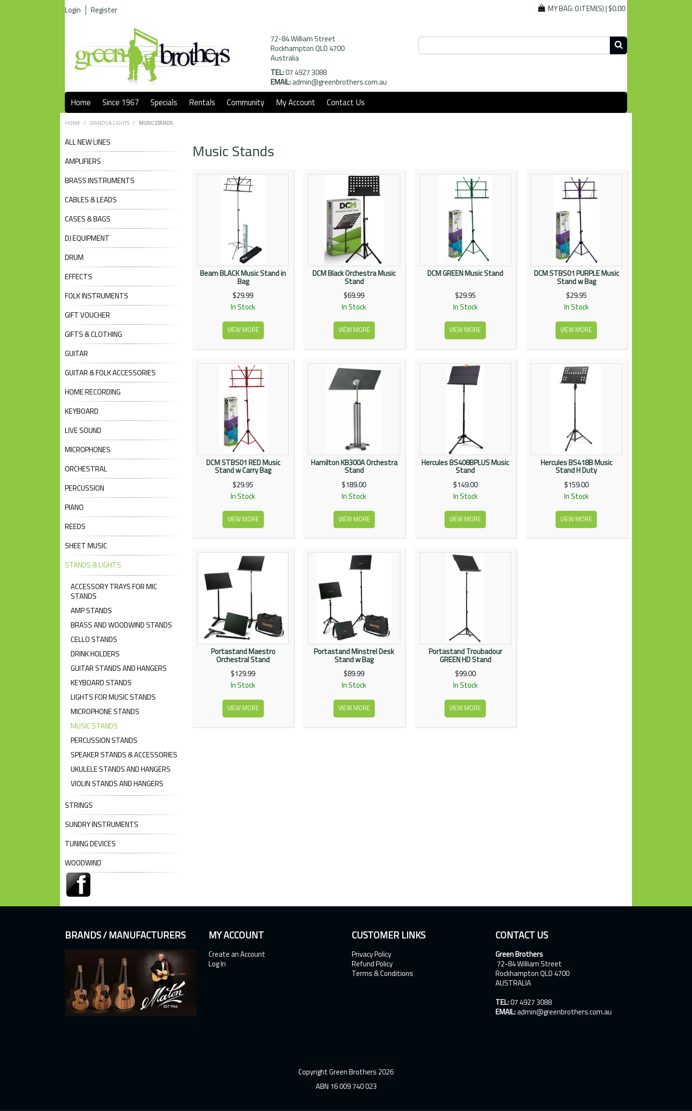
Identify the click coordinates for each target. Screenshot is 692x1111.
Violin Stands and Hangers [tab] (117, 783)
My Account (295, 102)
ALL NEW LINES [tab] (88, 142)
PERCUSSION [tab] (84, 488)
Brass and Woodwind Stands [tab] (121, 624)
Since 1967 (120, 102)
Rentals (202, 102)
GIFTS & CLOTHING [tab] (93, 334)
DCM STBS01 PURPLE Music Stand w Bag (576, 277)
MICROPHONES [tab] (88, 450)
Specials (163, 102)
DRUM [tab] (74, 257)
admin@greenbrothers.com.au (339, 81)
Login (73, 10)
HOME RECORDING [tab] (93, 392)
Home (81, 102)
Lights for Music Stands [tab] (113, 697)
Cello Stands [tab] (94, 639)
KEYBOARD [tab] (82, 411)
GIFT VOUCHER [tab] (87, 315)
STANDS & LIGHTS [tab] (93, 565)
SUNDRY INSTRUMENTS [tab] (101, 824)
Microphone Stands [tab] (105, 711)
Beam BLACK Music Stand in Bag (243, 277)
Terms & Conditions (382, 973)
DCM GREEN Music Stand (465, 273)
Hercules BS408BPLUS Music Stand (465, 466)
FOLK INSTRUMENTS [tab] (96, 296)
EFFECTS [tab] (78, 277)
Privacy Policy (371, 954)
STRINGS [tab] (79, 805)
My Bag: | (586, 8)
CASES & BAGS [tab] (88, 219)
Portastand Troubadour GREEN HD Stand (465, 655)
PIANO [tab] (74, 507)
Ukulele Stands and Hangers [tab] (121, 769)
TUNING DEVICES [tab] (90, 844)
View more (243, 329)
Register (104, 10)
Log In (217, 964)
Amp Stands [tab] (91, 610)
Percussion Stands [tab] (104, 740)
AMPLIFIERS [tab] (83, 161)
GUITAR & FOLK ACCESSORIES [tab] (110, 373)
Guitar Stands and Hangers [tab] (119, 668)
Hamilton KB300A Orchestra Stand (354, 466)
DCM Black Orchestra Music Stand (353, 277)
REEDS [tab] (75, 526)
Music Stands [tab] (94, 725)
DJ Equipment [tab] (87, 238)
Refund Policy (372, 964)
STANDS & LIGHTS (109, 123)
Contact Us (346, 102)
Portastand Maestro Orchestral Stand (243, 655)
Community (245, 102)
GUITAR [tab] (76, 353)
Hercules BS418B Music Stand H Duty (576, 466)
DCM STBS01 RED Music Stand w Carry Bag (243, 466)
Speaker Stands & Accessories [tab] (124, 754)
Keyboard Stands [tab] (101, 682)
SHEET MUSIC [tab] (86, 546)
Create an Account (237, 954)
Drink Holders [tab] (95, 653)
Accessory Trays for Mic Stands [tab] (114, 591)
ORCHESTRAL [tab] (86, 469)
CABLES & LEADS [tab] (91, 200)
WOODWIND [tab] (83, 863)
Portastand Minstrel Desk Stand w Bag (354, 655)
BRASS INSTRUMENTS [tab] (100, 180)
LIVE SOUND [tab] (83, 430)
